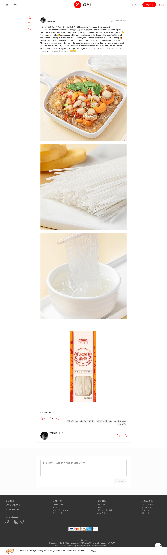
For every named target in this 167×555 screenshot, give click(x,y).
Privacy (85, 540)
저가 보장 (145, 513)
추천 (6, 5)
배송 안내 (101, 507)
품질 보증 (145, 510)
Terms (78, 540)
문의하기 (56, 507)
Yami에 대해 (58, 504)
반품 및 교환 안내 (104, 510)
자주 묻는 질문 (147, 504)
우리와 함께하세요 (60, 510)
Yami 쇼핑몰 (102, 513)
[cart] (158, 546)
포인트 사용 (146, 507)
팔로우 (121, 436)
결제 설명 (101, 504)
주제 (15, 5)
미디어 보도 (57, 513)
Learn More (81, 551)
